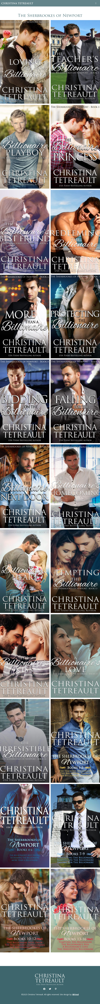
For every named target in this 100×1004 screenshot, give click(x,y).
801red (75, 994)
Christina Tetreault (17, 3)
